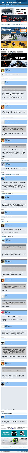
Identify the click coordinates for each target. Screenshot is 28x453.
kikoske (6, 382)
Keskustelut (9, 4)
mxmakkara (3, 174)
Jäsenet (17, 4)
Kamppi (9, 174)
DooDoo (6, 224)
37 (10, 428)
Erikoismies (7, 341)
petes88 (6, 163)
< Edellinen (2, 428)
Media (14, 4)
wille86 (6, 177)
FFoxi (6, 416)
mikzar (7, 174)
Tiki (6, 295)
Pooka (6, 211)
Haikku (6, 196)
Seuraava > (21, 428)
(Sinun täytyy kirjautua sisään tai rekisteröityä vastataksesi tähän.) (17, 427)
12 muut (12, 174)
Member (6, 413)
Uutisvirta (3, 4)
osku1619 (7, 120)
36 (8, 428)
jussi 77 (6, 69)
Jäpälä (6, 325)
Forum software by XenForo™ (5, 451)
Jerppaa (3, 236)
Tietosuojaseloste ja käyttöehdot (23, 451)
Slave (6, 81)
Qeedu (6, 239)
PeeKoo (3, 193)
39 (13, 428)
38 (11, 428)
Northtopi (7, 311)
